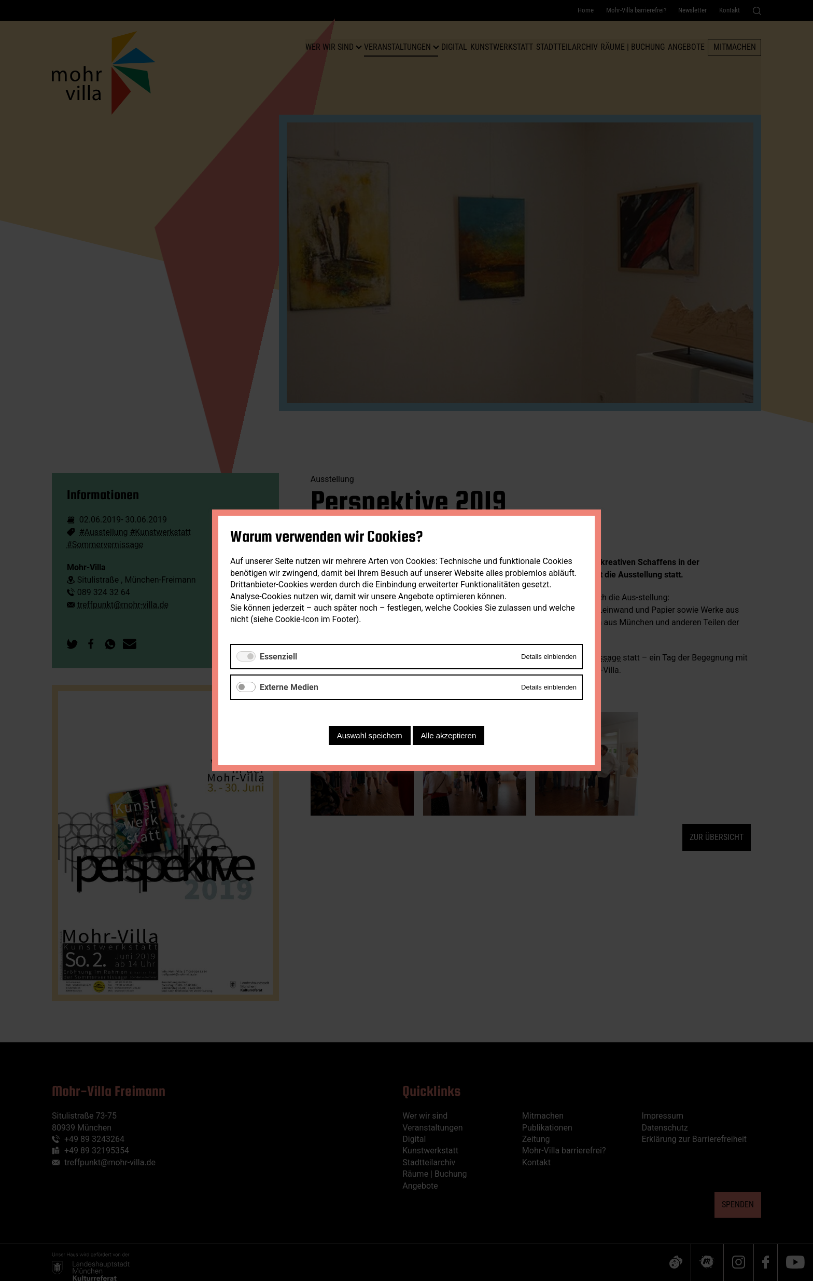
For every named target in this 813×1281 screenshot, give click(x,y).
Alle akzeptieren (448, 736)
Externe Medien (289, 687)
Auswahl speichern (369, 736)
